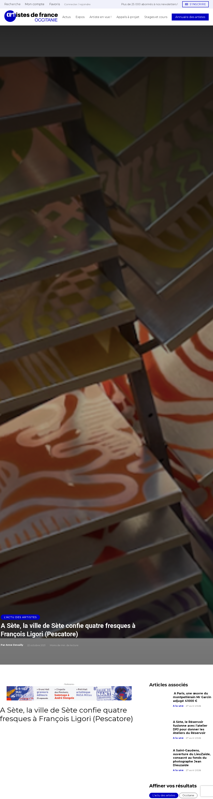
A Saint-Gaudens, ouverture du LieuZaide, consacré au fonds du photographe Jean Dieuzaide (191, 758)
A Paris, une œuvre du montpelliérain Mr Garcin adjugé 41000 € (192, 697)
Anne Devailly (14, 644)
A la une (178, 706)
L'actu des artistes (20, 617)
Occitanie (188, 795)
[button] (12, 4)
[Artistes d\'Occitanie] (31, 16)
